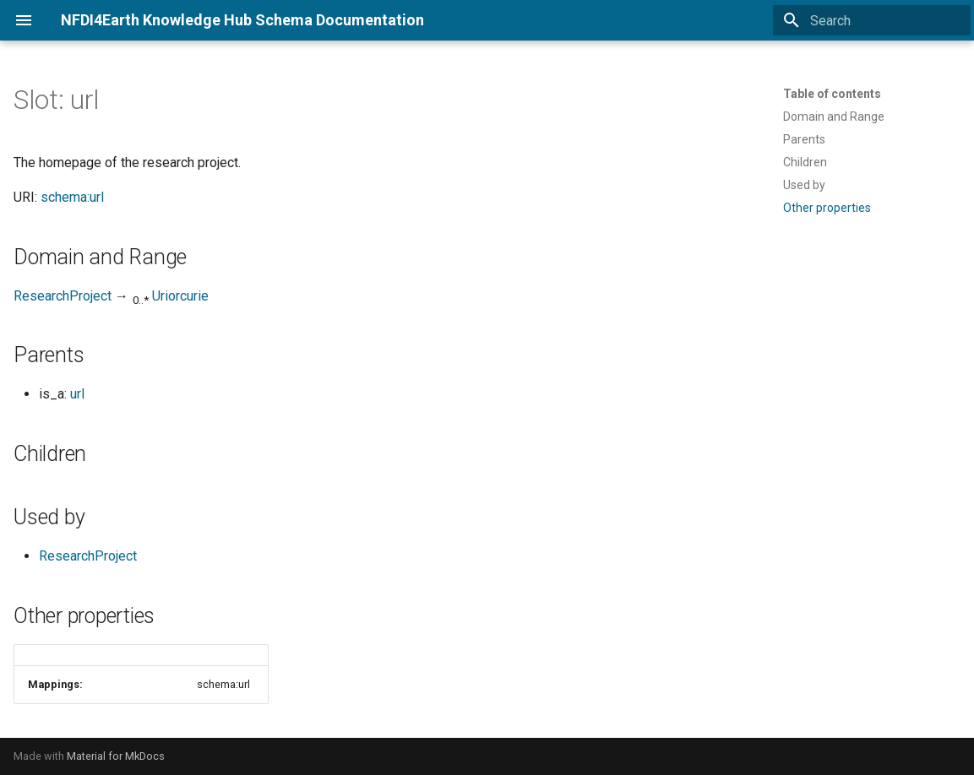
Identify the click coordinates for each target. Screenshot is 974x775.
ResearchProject (63, 296)
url (77, 394)
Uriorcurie (180, 296)
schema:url (72, 197)
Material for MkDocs (116, 756)
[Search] (872, 20)
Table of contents (832, 93)
